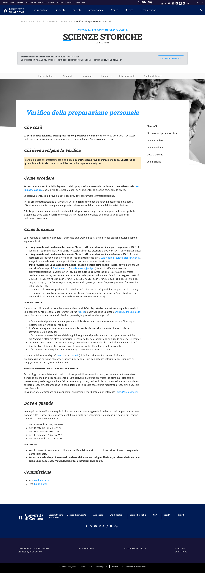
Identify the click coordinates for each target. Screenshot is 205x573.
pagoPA (167, 515)
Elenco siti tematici (138, 515)
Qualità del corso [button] (153, 76)
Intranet (51, 2)
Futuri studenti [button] (46, 76)
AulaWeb (20, 2)
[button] (40, 10)
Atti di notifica (116, 515)
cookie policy (101, 567)
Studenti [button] (68, 76)
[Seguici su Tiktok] (180, 3)
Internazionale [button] (127, 76)
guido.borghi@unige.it (128, 257)
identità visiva (86, 567)
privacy (115, 567)
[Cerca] (201, 10)
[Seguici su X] (165, 3)
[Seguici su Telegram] (184, 3)
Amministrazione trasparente (54, 516)
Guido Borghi (108, 257)
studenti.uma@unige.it (127, 312)
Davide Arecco (60, 268)
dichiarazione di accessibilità (134, 567)
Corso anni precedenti (170, 58)
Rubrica (60, 2)
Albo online (98, 515)
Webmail (41, 2)
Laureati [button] (105, 76)
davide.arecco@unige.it (82, 268)
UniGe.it (23, 21)
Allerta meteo (80, 2)
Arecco (81, 312)
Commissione (154, 161)
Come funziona (155, 147)
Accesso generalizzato (76, 515)
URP (155, 515)
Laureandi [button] (86, 76)
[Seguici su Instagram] (173, 3)
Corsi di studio (38, 21)
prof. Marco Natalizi (127, 392)
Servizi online (8, 2)
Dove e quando (155, 154)
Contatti (69, 2)
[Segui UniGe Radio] (188, 3)
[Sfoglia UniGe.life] (146, 2)
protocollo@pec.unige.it (134, 548)
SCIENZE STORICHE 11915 (60, 21)
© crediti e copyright (67, 567)
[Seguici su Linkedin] (161, 3)
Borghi (75, 355)
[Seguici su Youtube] (169, 3)
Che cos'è (152, 126)
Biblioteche (31, 2)
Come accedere (155, 140)
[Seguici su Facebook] (176, 3)
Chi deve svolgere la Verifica (162, 133)
